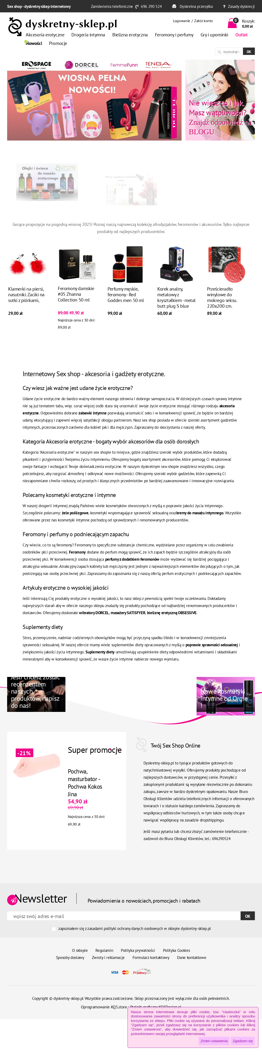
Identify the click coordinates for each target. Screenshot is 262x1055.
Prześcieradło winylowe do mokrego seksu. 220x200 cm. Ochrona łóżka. (222, 300)
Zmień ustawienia (214, 1041)
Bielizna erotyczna (130, 35)
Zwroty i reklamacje (108, 957)
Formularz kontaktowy (151, 957)
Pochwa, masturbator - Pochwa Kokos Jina (84, 783)
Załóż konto (203, 20)
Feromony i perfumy (174, 35)
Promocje (58, 43)
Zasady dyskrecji (241, 6)
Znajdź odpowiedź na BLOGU (220, 117)
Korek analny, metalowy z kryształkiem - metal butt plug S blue (176, 298)
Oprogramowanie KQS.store (104, 1007)
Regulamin (104, 950)
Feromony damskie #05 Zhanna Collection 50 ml (76, 294)
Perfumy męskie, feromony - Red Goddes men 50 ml (126, 295)
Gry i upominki (214, 35)
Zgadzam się (243, 1041)
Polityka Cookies (176, 950)
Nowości (34, 43)
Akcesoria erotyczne (45, 35)
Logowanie (181, 20)
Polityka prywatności (138, 950)
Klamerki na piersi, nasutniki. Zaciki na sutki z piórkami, (26, 295)
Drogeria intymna (88, 35)
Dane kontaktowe (191, 957)
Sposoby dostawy (70, 957)
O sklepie (80, 950)
